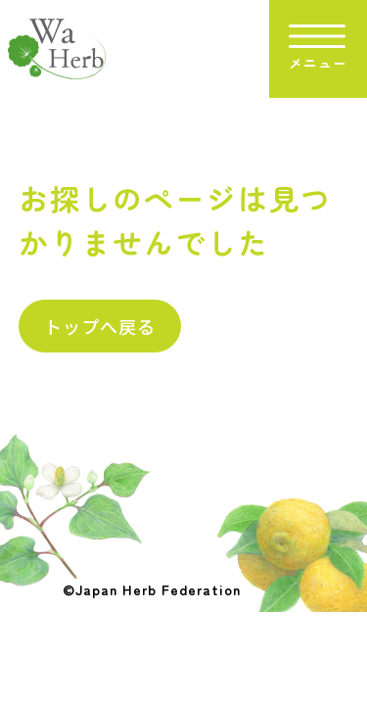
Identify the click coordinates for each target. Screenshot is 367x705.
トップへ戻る (100, 326)
